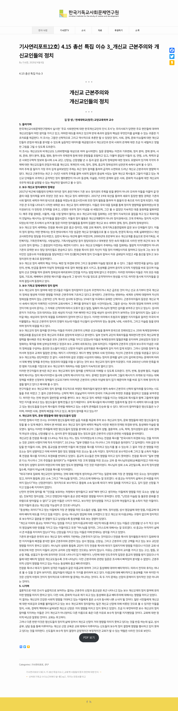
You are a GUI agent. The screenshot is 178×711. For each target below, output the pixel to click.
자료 (100, 30)
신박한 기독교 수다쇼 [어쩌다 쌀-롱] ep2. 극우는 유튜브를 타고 (57, 677)
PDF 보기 (89, 637)
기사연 (25, 62)
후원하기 (119, 30)
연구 (46, 665)
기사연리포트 (37, 665)
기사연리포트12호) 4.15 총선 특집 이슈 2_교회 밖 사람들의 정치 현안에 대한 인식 (62, 672)
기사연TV (64, 30)
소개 (137, 30)
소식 (83, 30)
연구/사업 (42, 30)
